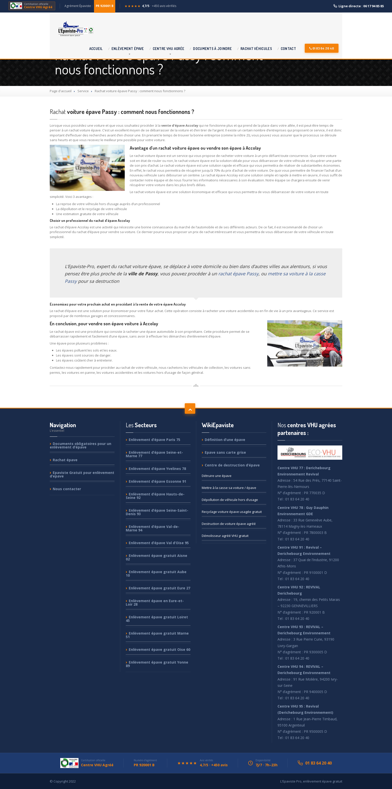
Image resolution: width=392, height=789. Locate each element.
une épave (217, 475)
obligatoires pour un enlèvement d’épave (80, 445)
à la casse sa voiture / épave (229, 487)
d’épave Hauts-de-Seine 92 (155, 496)
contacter (67, 488)
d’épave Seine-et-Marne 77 (154, 454)
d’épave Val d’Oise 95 (159, 542)
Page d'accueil (61, 91)
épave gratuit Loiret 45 (157, 619)
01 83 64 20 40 (321, 48)
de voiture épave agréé (229, 523)
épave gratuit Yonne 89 (157, 664)
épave (128, 48)
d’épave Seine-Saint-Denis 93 (157, 512)
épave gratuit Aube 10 (156, 573)
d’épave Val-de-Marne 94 (152, 528)
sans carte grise (225, 452)
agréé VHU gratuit (225, 535)
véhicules (256, 48)
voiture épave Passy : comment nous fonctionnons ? (122, 111)
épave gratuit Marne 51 (157, 635)
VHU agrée (168, 48)
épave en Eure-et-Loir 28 (155, 602)
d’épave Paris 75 (154, 440)
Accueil (96, 48)
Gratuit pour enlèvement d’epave (82, 474)
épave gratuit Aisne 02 (156, 557)
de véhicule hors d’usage (230, 499)
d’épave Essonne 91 (157, 481)
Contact (288, 48)
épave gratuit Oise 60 (159, 649)
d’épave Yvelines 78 (157, 468)
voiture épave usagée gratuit (232, 511)
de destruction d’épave (232, 465)
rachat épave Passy (238, 274)
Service (83, 91)
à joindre (212, 48)
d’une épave (225, 440)
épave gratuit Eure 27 (159, 588)
